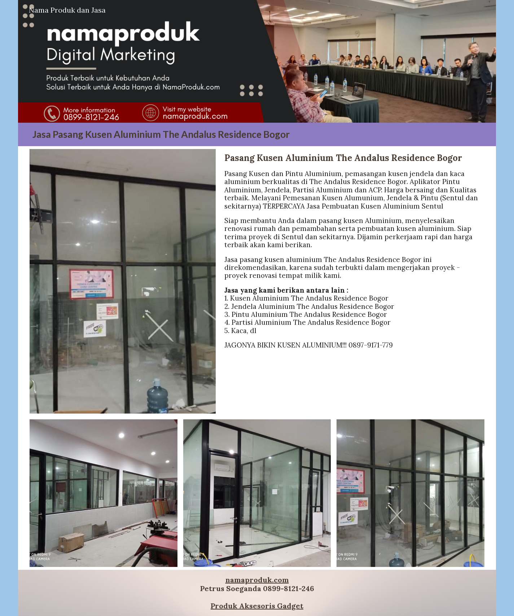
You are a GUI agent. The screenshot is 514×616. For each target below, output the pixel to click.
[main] (257, 134)
